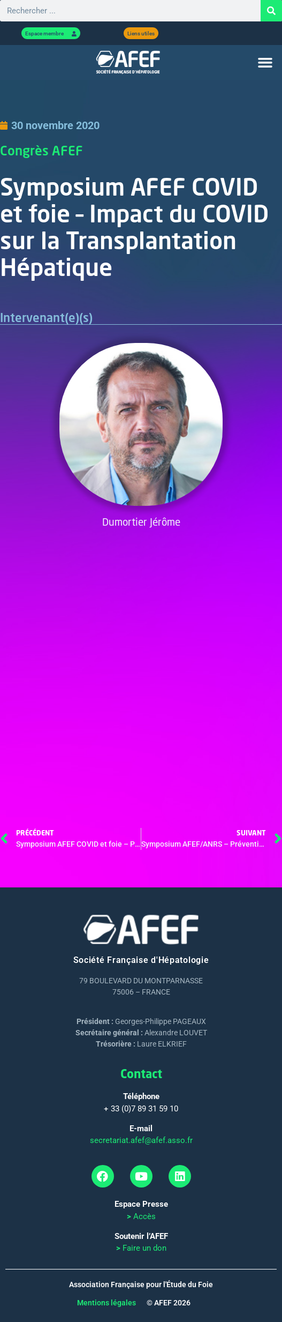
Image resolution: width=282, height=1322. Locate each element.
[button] (265, 62)
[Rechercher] (271, 10)
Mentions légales (106, 1302)
